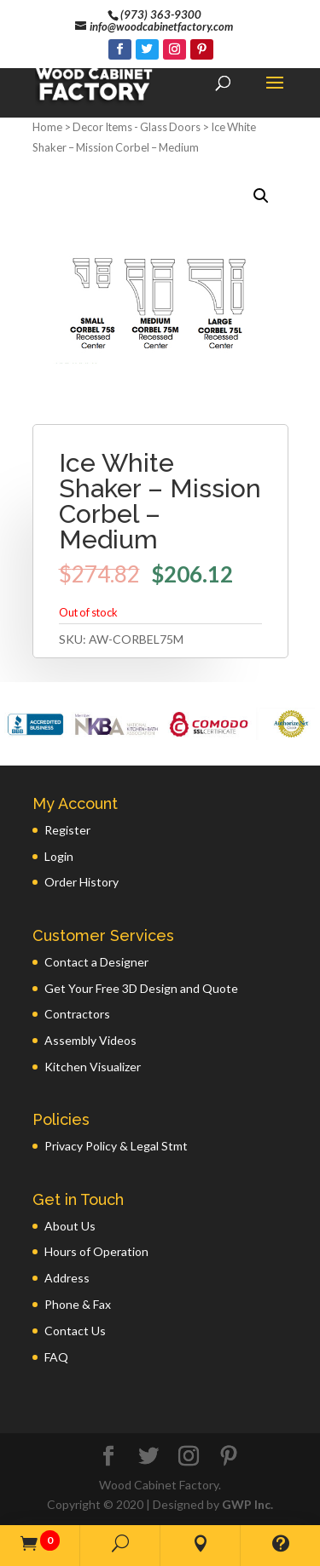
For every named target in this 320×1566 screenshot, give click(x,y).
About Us (70, 1226)
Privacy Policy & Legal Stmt (116, 1146)
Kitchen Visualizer (92, 1066)
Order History (81, 882)
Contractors (77, 1014)
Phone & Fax (77, 1304)
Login (58, 856)
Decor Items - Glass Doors (137, 127)
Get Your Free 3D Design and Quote (141, 988)
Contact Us (75, 1330)
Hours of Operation (96, 1251)
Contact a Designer (96, 962)
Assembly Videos (90, 1040)
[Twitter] (147, 49)
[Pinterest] (201, 49)
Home (47, 127)
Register (67, 830)
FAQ (56, 1357)
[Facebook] (119, 49)
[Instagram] (174, 49)
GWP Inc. (247, 1504)
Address (67, 1278)
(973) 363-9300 (160, 14)
